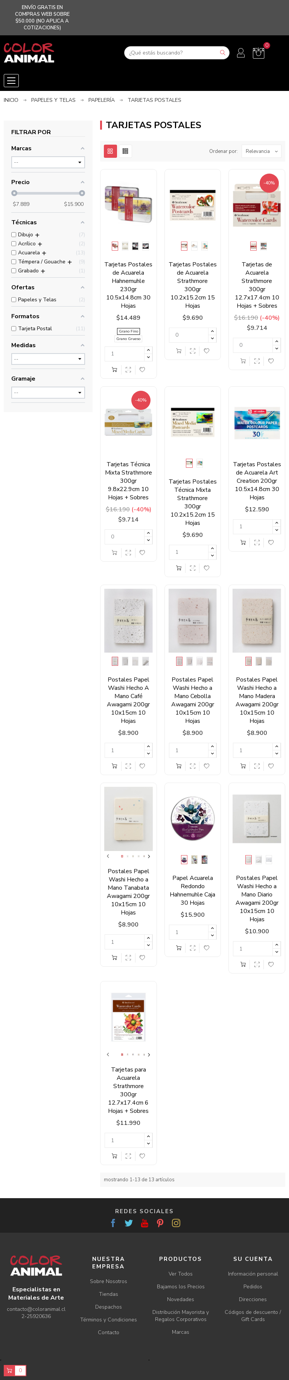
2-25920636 (36, 1316)
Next (149, 856)
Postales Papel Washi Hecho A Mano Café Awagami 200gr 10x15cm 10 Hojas (128, 700)
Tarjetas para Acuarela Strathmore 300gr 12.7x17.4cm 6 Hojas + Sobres (128, 1090)
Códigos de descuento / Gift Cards (253, 1316)
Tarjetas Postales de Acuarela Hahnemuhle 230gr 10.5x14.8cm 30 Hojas (128, 285)
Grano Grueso (128, 339)
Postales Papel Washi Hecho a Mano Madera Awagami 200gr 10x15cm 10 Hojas (257, 700)
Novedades (180, 1299)
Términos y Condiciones (108, 1319)
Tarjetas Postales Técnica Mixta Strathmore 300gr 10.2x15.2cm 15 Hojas (193, 502)
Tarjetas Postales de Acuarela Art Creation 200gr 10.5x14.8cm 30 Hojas (257, 481)
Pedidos (252, 1286)
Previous (108, 856)
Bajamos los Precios (181, 1286)
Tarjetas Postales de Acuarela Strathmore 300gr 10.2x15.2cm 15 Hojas (193, 285)
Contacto (108, 1332)
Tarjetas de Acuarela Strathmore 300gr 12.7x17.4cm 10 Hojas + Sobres (257, 285)
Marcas (180, 1332)
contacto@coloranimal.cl (36, 1309)
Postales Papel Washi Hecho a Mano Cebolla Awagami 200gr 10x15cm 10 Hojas (192, 700)
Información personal (253, 1273)
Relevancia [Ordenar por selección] (263, 151)
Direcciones (253, 1299)
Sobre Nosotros (108, 1281)
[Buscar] (177, 52)
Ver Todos (181, 1273)
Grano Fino (128, 331)
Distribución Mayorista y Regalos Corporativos (180, 1316)
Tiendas (108, 1294)
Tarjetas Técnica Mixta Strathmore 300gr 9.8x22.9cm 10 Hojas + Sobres (128, 481)
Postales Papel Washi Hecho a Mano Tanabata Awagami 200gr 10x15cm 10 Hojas (128, 892)
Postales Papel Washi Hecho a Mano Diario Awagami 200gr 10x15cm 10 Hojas (257, 899)
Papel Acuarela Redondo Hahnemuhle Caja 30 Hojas (192, 890)
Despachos (108, 1306)
